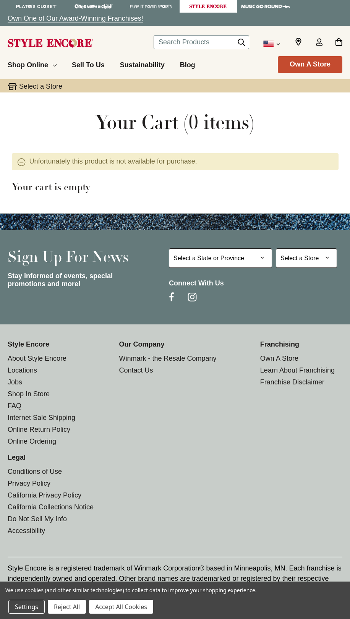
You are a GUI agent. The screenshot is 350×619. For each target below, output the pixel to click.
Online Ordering (32, 441)
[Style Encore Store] (208, 6)
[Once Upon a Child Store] (93, 6)
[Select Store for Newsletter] (306, 258)
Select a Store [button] (40, 86)
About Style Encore (37, 358)
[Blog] (187, 63)
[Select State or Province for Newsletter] (220, 258)
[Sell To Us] (88, 63)
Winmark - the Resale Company (167, 358)
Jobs (15, 382)
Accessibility (26, 531)
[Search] (241, 44)
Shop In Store (29, 394)
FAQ (14, 406)
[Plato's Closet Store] (36, 6)
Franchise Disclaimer (292, 382)
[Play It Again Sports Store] (151, 6)
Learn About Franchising (297, 370)
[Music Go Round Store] (265, 6)
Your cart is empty (51, 188)
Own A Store (310, 64)
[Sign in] (319, 42)
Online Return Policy (39, 429)
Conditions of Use (35, 471)
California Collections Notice (51, 507)
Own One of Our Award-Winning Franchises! (75, 18)
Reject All (67, 607)
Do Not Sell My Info (37, 519)
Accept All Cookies (121, 607)
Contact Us (136, 370)
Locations (22, 370)
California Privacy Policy (44, 495)
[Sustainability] (142, 63)
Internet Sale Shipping (41, 417)
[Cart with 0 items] (338, 42)
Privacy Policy (29, 483)
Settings (26, 607)
